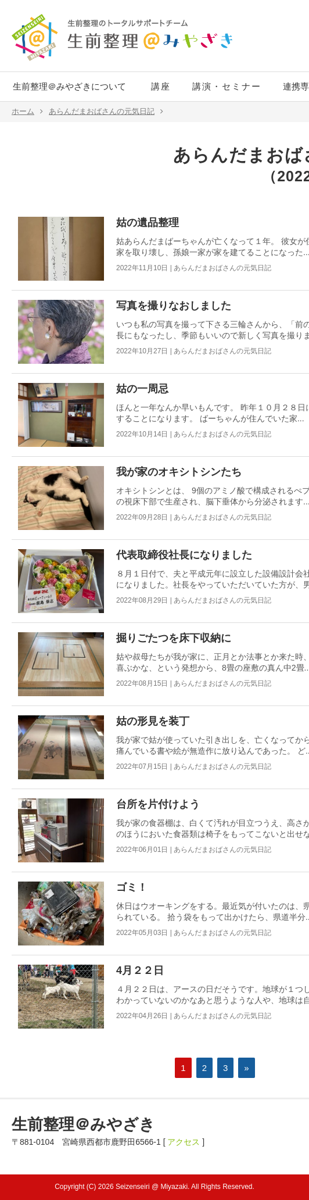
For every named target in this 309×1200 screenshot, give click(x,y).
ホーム (27, 112)
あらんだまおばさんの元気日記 (106, 112)
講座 (161, 86)
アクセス (183, 1142)
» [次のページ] (246, 1068)
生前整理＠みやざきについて (69, 86)
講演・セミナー (226, 86)
